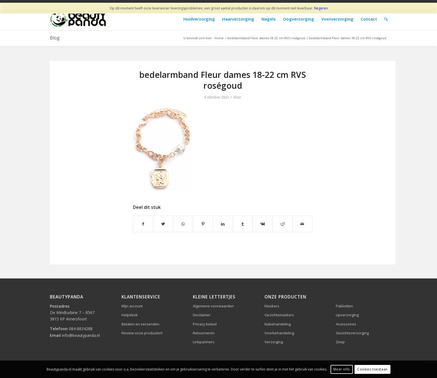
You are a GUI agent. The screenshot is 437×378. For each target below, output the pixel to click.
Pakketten (344, 305)
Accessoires (346, 324)
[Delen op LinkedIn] (222, 224)
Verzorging (273, 341)
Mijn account (132, 305)
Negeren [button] (321, 8)
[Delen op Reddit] (282, 224)
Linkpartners (203, 341)
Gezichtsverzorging (352, 332)
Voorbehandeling (279, 332)
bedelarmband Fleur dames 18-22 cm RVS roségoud (222, 80)
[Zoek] (386, 19)
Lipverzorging (347, 314)
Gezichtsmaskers (279, 314)
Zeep (340, 341)
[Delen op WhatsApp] (183, 224)
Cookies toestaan (372, 369)
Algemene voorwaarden (213, 305)
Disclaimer (201, 314)
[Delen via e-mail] (302, 224)
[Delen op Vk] (262, 224)
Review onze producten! (142, 332)
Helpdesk (130, 314)
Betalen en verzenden (140, 324)
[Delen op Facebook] (143, 224)
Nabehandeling (277, 324)
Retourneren (204, 332)
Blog (55, 38)
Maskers (271, 305)
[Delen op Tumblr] (243, 224)
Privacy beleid (205, 324)
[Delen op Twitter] (163, 224)
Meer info (341, 369)
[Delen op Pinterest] (203, 224)
